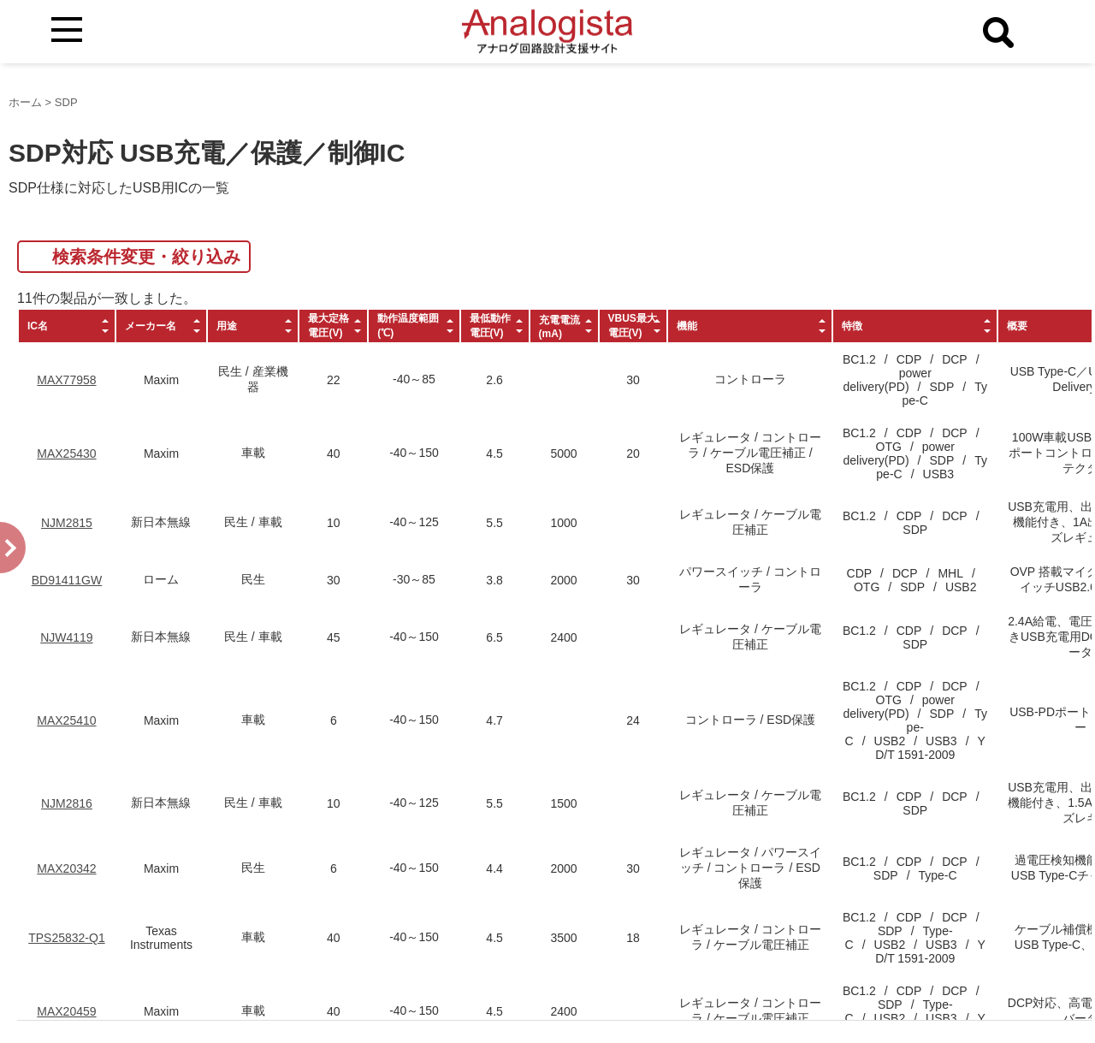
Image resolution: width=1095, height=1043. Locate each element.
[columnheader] (67, 326)
